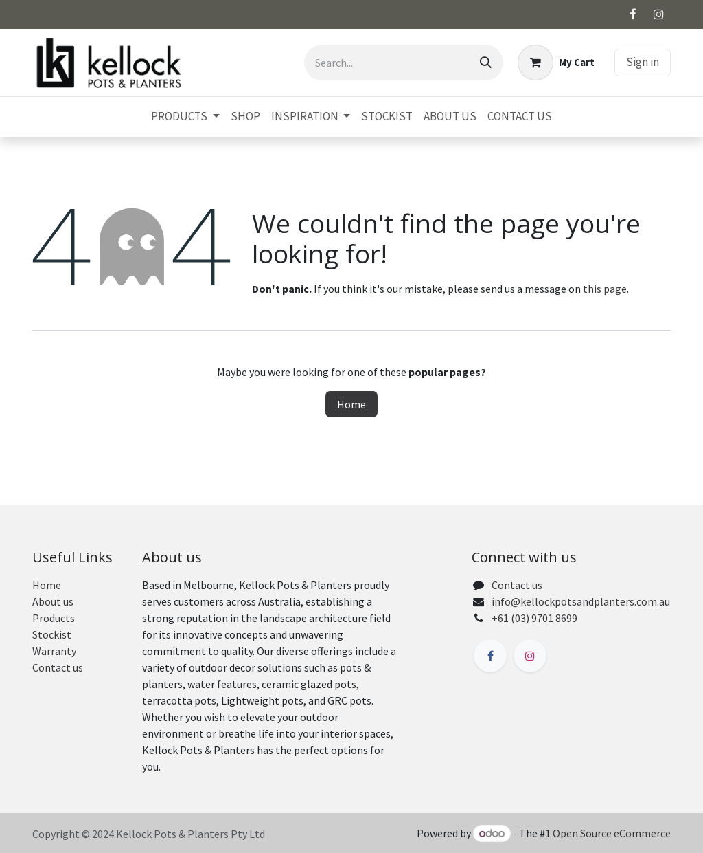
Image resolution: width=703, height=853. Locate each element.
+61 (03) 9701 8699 (534, 618)
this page (605, 289)
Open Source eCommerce (612, 833)
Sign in (642, 61)
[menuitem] (185, 116)
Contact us (57, 667)
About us (52, 601)
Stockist (51, 634)
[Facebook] (633, 14)
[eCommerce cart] (556, 62)
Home (351, 404)
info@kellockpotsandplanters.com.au (581, 601)
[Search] (485, 62)
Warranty (54, 651)
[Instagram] (658, 14)
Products (53, 618)
